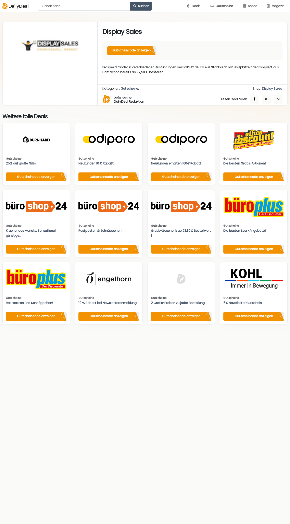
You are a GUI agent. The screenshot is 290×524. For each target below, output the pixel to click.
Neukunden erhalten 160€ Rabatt (176, 163)
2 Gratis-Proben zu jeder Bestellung (178, 303)
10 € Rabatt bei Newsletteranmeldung (107, 303)
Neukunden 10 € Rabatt (96, 163)
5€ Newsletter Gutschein (242, 303)
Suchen (141, 6)
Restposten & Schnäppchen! (100, 231)
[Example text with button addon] (84, 6)
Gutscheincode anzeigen (131, 50)
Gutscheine (129, 88)
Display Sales (272, 88)
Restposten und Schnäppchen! (29, 303)
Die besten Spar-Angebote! (244, 231)
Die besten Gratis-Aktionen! (244, 163)
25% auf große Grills (21, 163)
